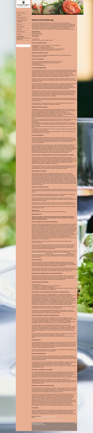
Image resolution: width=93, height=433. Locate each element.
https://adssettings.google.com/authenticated (44, 417)
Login (75, 423)
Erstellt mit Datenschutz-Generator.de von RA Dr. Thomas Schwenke (54, 419)
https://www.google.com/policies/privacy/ (49, 416)
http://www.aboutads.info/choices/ (38, 253)
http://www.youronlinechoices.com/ (60, 253)
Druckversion (35, 423)
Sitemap (41, 423)
